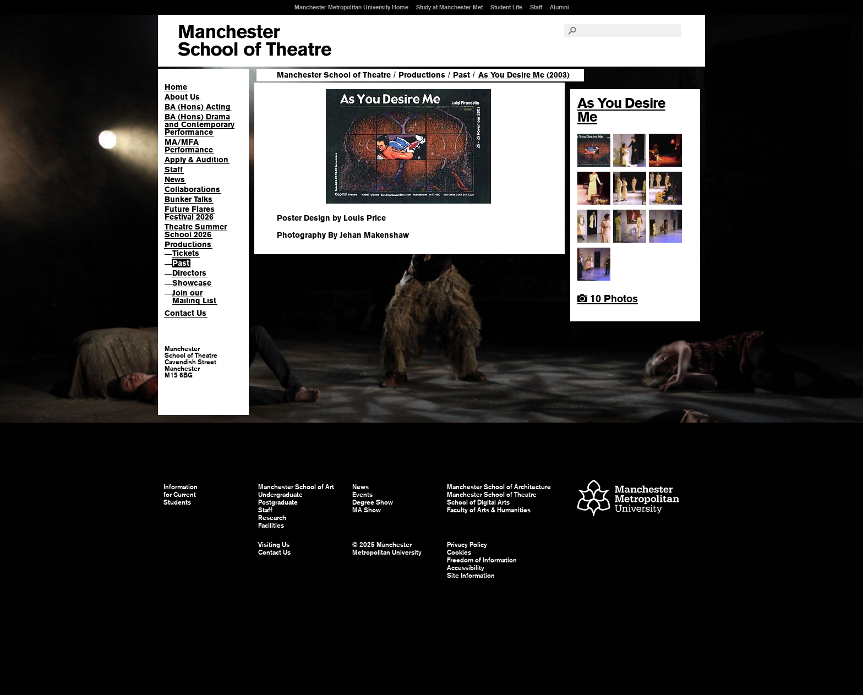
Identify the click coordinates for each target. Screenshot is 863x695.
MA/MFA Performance (189, 146)
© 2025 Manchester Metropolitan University (387, 548)
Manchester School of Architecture (499, 487)
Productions (188, 244)
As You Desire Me (621, 110)
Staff (536, 7)
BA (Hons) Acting (198, 106)
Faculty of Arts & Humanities (489, 510)
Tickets (185, 253)
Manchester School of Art (254, 41)
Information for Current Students (180, 494)
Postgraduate (278, 502)
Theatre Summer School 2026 (196, 230)
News (175, 179)
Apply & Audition (196, 159)
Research (272, 518)
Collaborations (192, 189)
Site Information (471, 575)
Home (176, 87)
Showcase (191, 282)
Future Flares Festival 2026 (190, 213)
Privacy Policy (467, 545)
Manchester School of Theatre (334, 74)
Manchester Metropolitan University (628, 499)
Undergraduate (280, 495)
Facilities (271, 525)
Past (180, 263)
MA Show (366, 510)
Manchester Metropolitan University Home (351, 7)
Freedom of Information (482, 560)
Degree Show (372, 502)
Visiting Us (274, 545)
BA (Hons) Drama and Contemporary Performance (199, 124)
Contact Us (185, 313)
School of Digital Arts (478, 502)
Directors (189, 273)
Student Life (506, 7)
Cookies (459, 552)
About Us (182, 96)
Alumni (559, 7)
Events (362, 495)
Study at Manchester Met (449, 7)
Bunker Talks (188, 199)
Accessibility (465, 568)
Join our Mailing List (194, 296)
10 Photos (607, 298)
